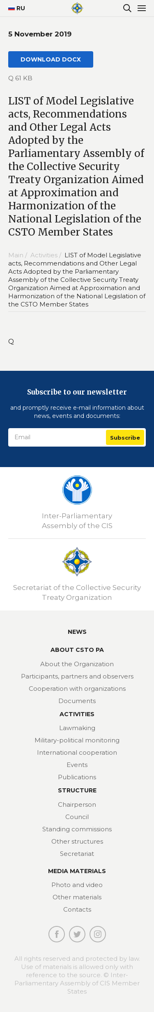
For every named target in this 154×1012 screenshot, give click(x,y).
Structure (77, 790)
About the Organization (77, 664)
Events (77, 765)
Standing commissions (77, 829)
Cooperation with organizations (77, 688)
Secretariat (77, 854)
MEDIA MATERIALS (77, 871)
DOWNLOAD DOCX (51, 59)
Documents (77, 701)
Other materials (77, 897)
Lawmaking (77, 728)
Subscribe (125, 437)
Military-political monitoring (77, 740)
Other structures (77, 841)
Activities (77, 714)
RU (13, 8)
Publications (77, 777)
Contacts (77, 909)
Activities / (46, 255)
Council (77, 817)
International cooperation (77, 752)
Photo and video (77, 885)
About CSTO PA (77, 649)
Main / (18, 255)
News (77, 631)
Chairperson (77, 804)
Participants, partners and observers (77, 676)
